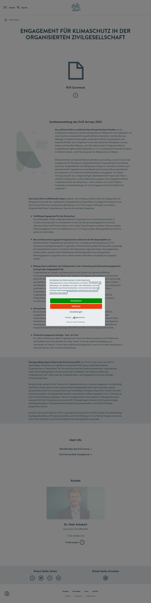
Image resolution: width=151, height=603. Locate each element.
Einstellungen (76, 312)
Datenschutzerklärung (79, 322)
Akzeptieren (76, 300)
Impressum (69, 322)
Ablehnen (76, 306)
